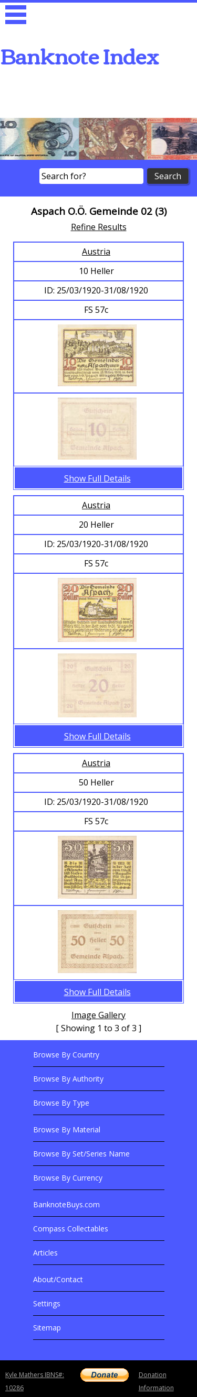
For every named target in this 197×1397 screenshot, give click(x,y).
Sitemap (47, 1328)
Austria (96, 251)
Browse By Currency (67, 1178)
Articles (45, 1253)
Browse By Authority (68, 1079)
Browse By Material (66, 1129)
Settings (46, 1303)
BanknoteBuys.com (66, 1204)
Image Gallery (98, 1015)
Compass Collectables (70, 1229)
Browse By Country (66, 1055)
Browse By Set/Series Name (81, 1154)
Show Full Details (97, 478)
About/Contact (58, 1279)
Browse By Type (61, 1103)
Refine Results (99, 227)
